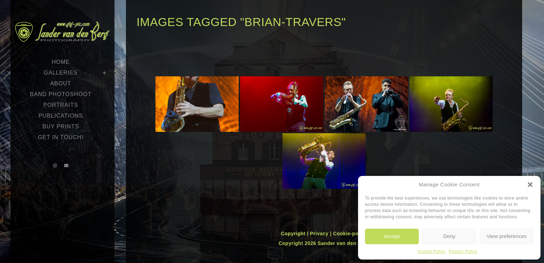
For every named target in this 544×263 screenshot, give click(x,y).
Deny (449, 236)
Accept (392, 236)
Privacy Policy (463, 251)
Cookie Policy (431, 251)
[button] (530, 184)
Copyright (294, 233)
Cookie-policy (350, 233)
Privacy (320, 233)
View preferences (507, 236)
